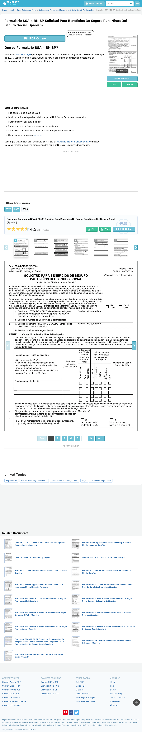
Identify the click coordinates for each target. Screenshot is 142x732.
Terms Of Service (117, 697)
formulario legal (23, 54)
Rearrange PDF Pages (85, 697)
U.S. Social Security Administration (34, 481)
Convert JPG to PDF (11, 705)
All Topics (114, 705)
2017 (8, 209)
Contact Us (115, 701)
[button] (136, 247)
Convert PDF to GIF (49, 690)
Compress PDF (82, 694)
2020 (16, 209)
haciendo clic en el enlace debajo (73, 142)
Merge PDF (81, 686)
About (112, 682)
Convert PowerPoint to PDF (14, 701)
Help (112, 686)
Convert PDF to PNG (50, 686)
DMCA (113, 690)
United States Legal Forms (101, 481)
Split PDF (80, 682)
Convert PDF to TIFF (50, 694)
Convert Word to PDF (11, 682)
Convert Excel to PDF (11, 686)
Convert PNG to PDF (11, 690)
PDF (114, 84)
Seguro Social (11, 481)
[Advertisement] (54, 85)
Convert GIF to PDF (10, 694)
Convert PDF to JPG (50, 682)
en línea (37, 135)
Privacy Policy (116, 694)
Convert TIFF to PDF (11, 697)
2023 (25, 209)
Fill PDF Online (35, 38)
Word (130, 84)
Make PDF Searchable (85, 701)
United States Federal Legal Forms (64, 481)
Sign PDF (80, 690)
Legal (84, 481)
